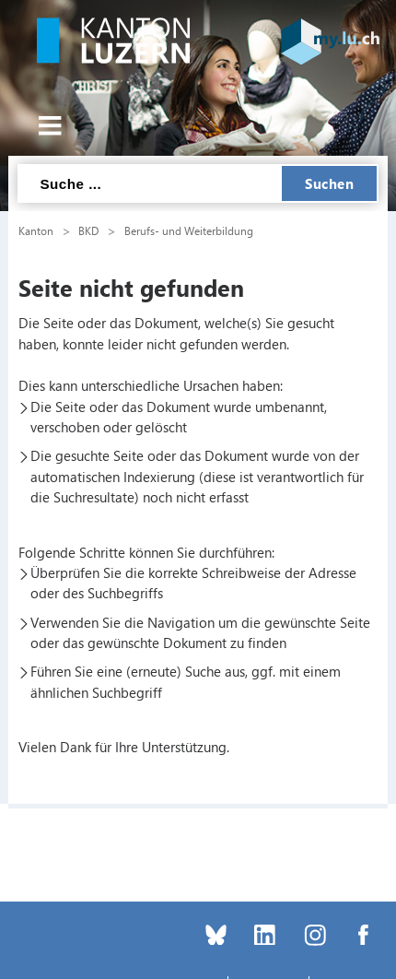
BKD (88, 230)
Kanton (35, 230)
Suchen (329, 183)
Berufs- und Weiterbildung (188, 230)
